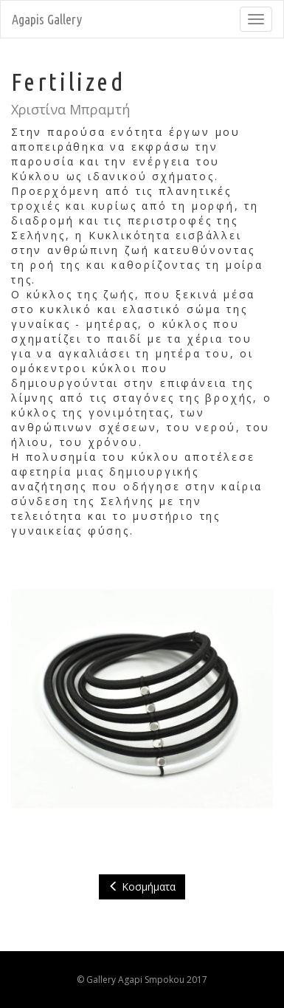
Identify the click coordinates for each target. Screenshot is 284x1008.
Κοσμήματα (142, 887)
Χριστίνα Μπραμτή (70, 109)
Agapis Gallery (47, 19)
